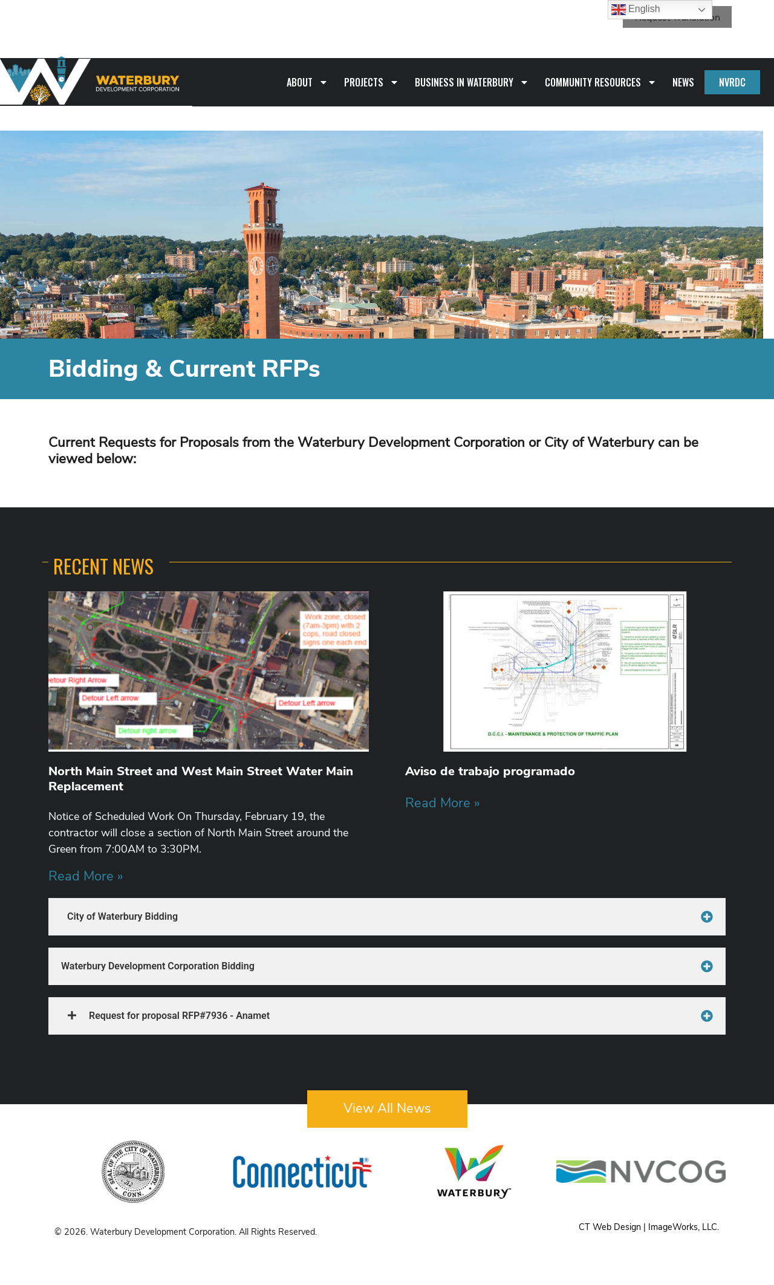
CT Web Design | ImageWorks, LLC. (649, 1227)
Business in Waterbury (472, 82)
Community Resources (601, 82)
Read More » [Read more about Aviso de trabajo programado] (442, 803)
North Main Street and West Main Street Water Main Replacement (200, 779)
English (635, 9)
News (683, 82)
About (307, 82)
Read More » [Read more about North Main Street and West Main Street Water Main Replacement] (85, 876)
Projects (371, 82)
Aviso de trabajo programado (490, 771)
